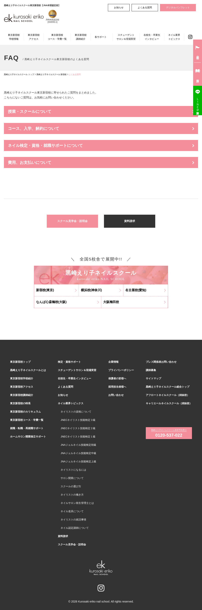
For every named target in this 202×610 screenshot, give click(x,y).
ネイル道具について (72, 511)
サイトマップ (153, 378)
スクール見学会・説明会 (72, 221)
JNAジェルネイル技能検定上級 (78, 461)
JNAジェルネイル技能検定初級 (78, 444)
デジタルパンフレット (178, 7)
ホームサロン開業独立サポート (28, 436)
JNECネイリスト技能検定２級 (78, 428)
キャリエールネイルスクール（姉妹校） (169, 403)
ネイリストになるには (73, 469)
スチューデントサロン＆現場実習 (126, 37)
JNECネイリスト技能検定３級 (78, 419)
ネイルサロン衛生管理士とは (77, 502)
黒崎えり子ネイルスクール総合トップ (167, 386)
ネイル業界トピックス (174, 37)
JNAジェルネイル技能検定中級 (78, 453)
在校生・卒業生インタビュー (152, 37)
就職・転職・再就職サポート (26, 428)
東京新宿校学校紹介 (21, 378)
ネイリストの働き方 (72, 494)
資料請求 (129, 221)
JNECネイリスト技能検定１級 (78, 436)
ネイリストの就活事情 (73, 519)
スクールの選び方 (71, 486)
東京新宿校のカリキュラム (25, 411)
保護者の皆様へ (117, 378)
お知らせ (118, 7)
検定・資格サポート (69, 361)
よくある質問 (145, 7)
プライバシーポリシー (121, 370)
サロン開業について (72, 478)
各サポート (101, 37)
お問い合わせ (116, 395)
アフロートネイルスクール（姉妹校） (167, 395)
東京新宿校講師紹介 (81, 37)
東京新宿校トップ (20, 361)
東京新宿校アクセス (34, 37)
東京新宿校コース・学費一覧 (57, 37)
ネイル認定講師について (75, 527)
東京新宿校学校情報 (14, 37)
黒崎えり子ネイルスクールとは (28, 370)
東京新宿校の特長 (20, 403)
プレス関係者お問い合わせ (161, 361)
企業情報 (113, 361)
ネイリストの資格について (76, 411)
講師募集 (151, 370)
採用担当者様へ (117, 386)
